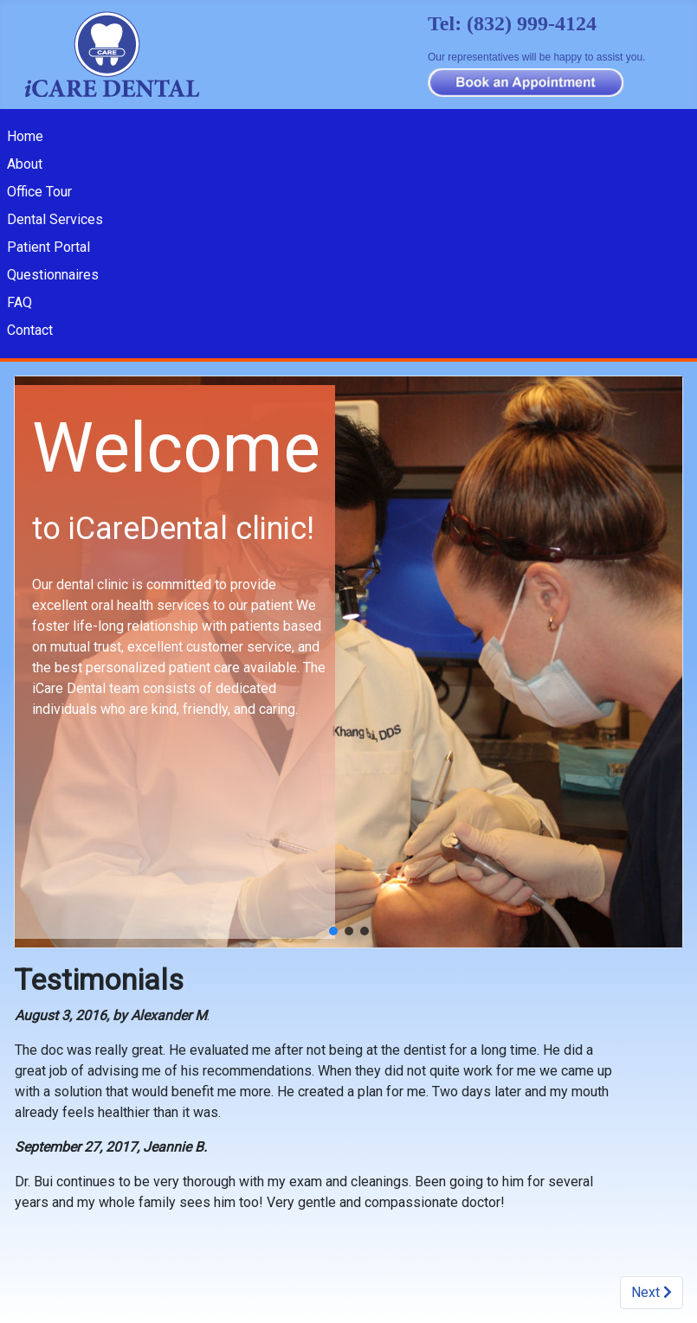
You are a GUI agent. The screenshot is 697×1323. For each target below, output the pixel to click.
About (24, 164)
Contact (30, 330)
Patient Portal (48, 247)
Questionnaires (53, 275)
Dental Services (55, 219)
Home (25, 136)
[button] (333, 931)
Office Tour (39, 191)
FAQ (19, 302)
